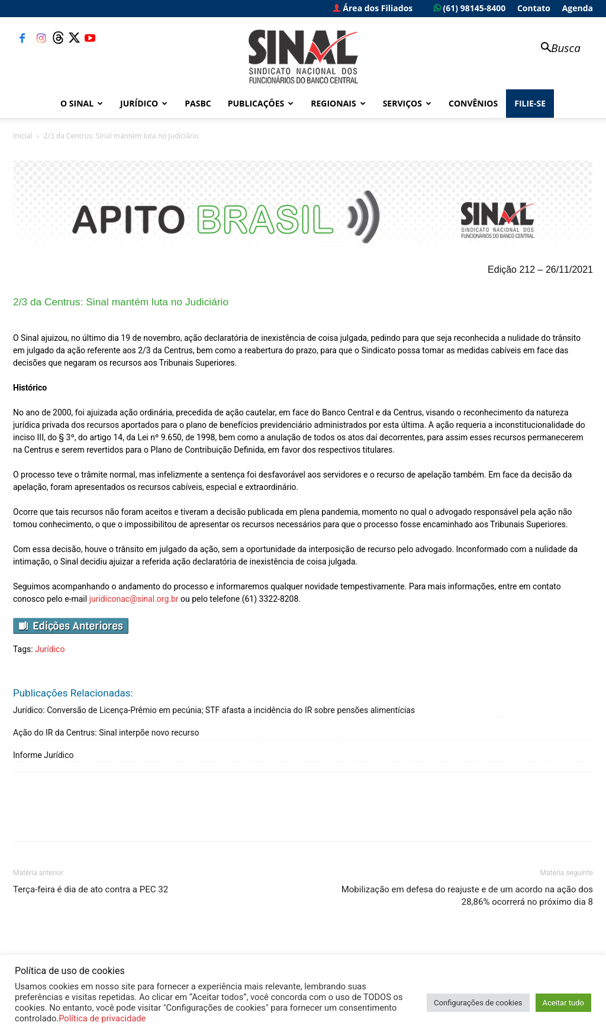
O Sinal (81, 103)
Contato (533, 8)
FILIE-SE (530, 103)
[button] (555, 48)
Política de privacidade (102, 1018)
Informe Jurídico (43, 755)
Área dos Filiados (373, 8)
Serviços (407, 103)
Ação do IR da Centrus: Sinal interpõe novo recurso (106, 732)
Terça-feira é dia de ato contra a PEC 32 (90, 889)
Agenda (577, 8)
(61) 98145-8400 (469, 8)
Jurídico (143, 103)
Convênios (473, 103)
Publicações (261, 103)
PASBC (198, 103)
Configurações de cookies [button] (478, 1002)
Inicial (22, 136)
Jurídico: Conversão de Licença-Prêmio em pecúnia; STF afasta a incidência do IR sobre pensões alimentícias (214, 710)
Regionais (338, 103)
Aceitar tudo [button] (563, 1002)
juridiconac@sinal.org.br (134, 599)
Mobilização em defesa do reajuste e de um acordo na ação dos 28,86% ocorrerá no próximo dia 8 (467, 895)
